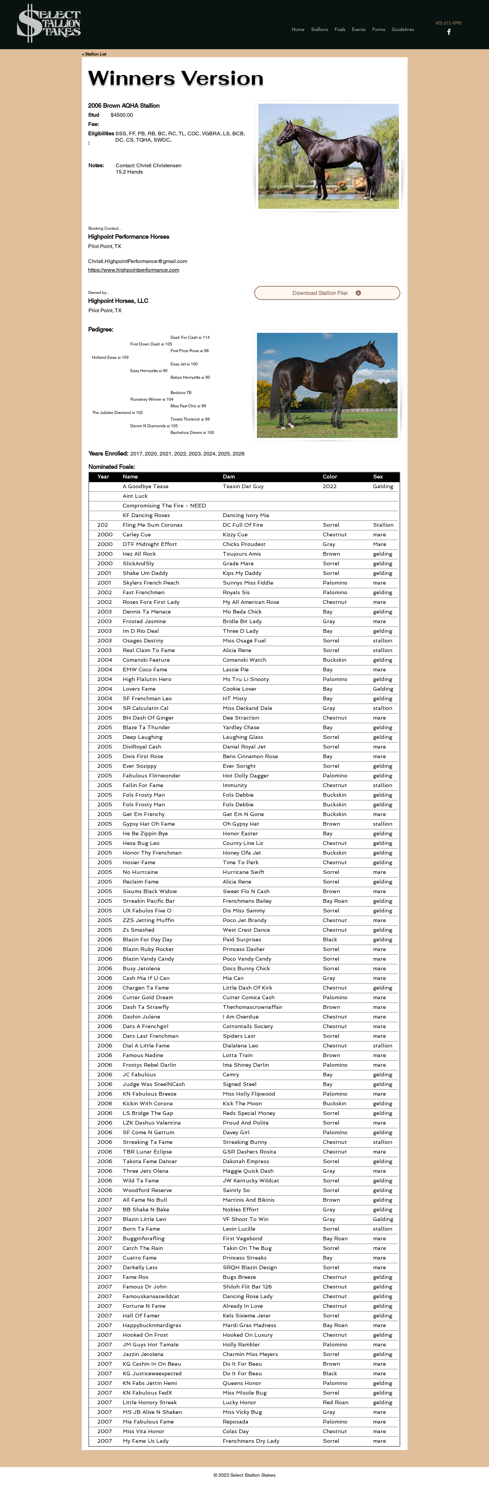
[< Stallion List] (94, 54)
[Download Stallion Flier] (327, 293)
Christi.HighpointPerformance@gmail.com (137, 261)
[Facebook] (449, 32)
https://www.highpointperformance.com (133, 270)
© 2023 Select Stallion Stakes (245, 1475)
